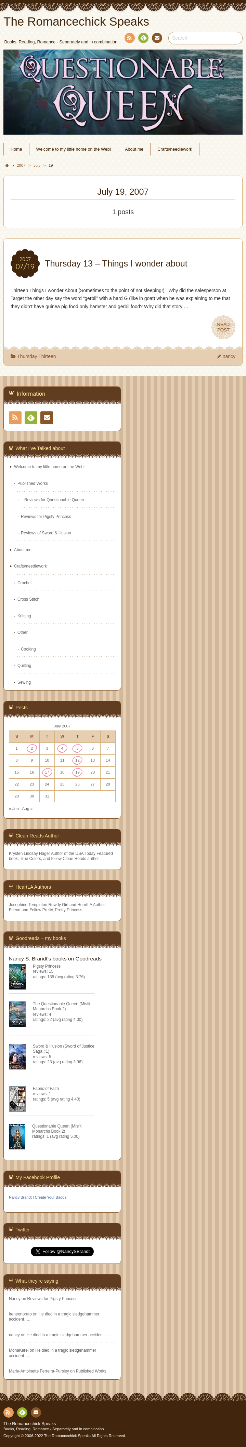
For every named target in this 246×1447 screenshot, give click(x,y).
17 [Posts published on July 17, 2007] (47, 772)
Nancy (15, 1298)
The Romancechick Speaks (29, 1423)
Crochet (24, 583)
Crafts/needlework (174, 149)
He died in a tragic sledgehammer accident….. (68, 1335)
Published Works (32, 483)
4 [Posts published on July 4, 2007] (62, 748)
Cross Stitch (28, 599)
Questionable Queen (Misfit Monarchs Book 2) (56, 1129)
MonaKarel (19, 1350)
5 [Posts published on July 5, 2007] (77, 748)
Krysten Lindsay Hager (29, 853)
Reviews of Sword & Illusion (46, 533)
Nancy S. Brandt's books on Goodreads (55, 958)
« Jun (14, 808)
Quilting (24, 665)
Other (22, 632)
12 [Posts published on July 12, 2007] (77, 760)
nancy (229, 356)
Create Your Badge (51, 1197)
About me (134, 149)
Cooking (28, 649)
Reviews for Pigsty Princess (46, 516)
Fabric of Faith (46, 1088)
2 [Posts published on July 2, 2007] (32, 748)
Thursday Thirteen (36, 356)
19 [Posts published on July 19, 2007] (77, 772)
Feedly (143, 39)
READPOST (223, 327)
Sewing (24, 682)
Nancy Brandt (20, 1197)
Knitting (24, 616)
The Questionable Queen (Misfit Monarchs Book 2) (61, 1006)
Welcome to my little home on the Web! (73, 149)
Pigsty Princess (47, 966)
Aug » (27, 808)
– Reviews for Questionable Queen (52, 499)
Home (16, 149)
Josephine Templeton (28, 904)
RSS (129, 39)
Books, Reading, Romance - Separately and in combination (53, 1429)
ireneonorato (20, 1314)
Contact (156, 39)
